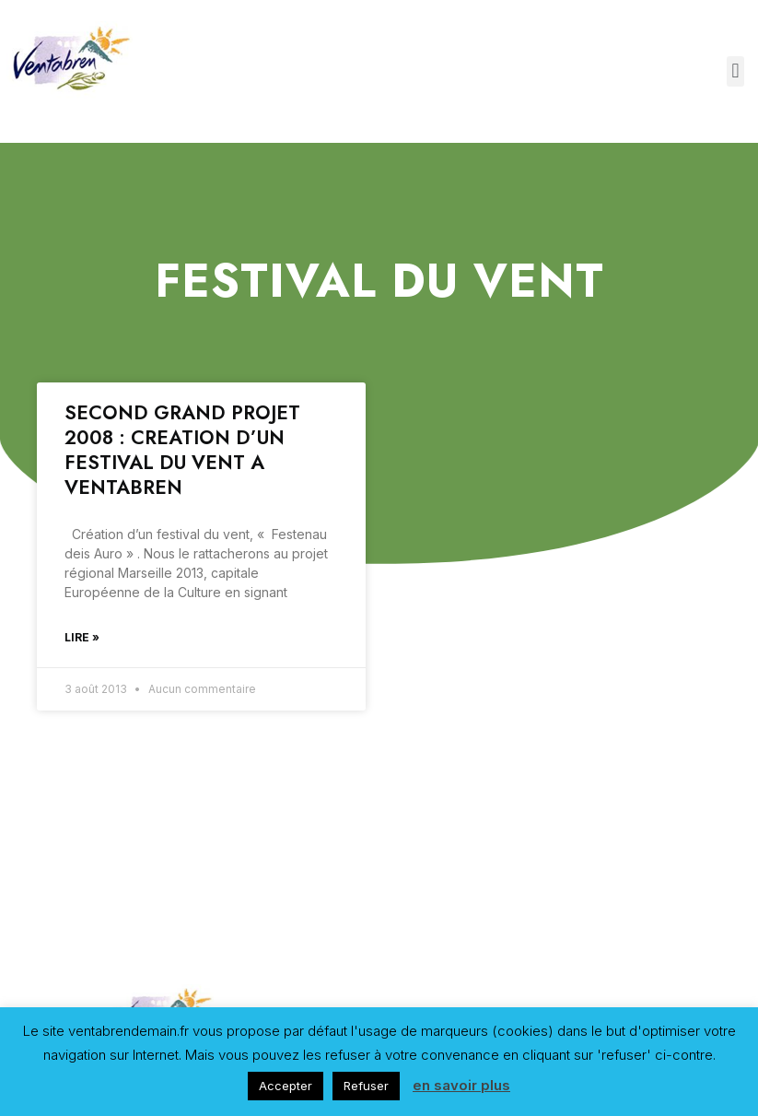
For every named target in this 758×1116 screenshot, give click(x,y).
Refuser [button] (366, 1085)
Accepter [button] (285, 1085)
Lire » (81, 637)
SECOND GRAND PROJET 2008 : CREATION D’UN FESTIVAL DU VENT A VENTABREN (182, 450)
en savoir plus (461, 1085)
